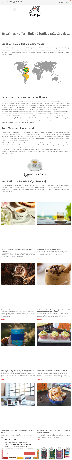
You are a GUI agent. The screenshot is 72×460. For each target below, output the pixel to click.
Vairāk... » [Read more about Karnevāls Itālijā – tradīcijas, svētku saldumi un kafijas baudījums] (39, 439)
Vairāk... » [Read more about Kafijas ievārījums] (3, 319)
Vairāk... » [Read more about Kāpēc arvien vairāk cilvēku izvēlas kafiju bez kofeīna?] (3, 259)
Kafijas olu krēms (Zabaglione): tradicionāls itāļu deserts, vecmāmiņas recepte (54, 311)
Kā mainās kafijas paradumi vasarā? (49, 249)
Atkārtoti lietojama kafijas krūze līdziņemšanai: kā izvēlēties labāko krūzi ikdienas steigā (17, 371)
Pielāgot (9, 453)
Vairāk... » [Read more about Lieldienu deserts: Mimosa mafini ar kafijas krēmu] (39, 379)
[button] (14, 9)
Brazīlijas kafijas (12, 142)
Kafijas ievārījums (7, 310)
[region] (20, 447)
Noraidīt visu (19, 453)
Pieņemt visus (29, 453)
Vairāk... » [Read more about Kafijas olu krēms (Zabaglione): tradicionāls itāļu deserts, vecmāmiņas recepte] (39, 319)
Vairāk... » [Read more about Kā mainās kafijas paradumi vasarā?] (39, 259)
